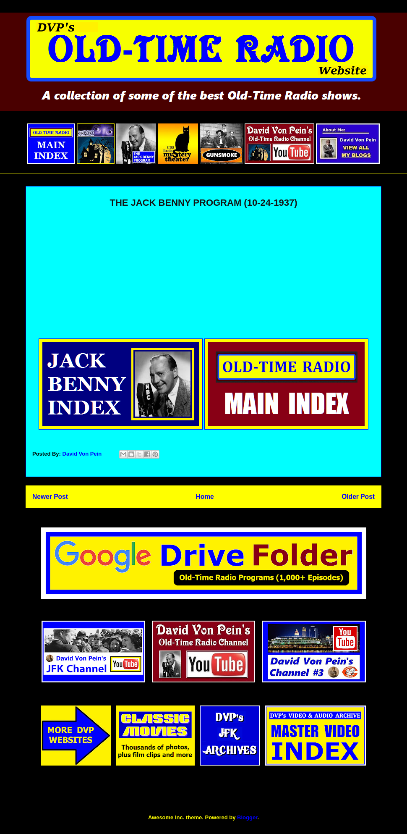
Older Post (358, 496)
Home (205, 496)
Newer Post (50, 496)
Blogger (247, 817)
